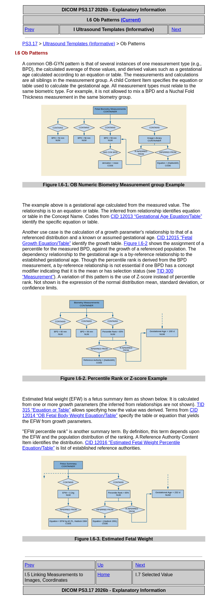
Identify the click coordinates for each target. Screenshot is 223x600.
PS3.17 (29, 43)
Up (100, 565)
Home (104, 574)
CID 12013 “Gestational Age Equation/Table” (156, 216)
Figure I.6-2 (136, 243)
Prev (29, 29)
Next (176, 29)
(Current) (131, 19)
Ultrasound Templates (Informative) (79, 43)
